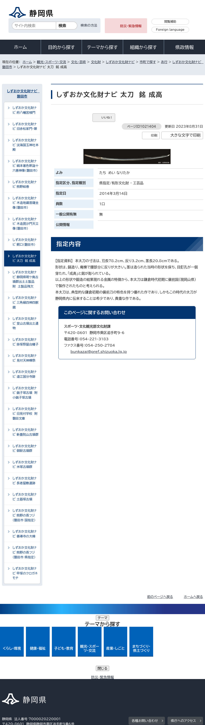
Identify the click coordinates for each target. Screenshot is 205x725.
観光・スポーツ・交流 (51, 62)
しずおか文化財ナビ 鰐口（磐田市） (24, 242)
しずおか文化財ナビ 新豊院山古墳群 (25, 432)
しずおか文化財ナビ (120, 62)
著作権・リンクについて (22, 682)
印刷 (154, 135)
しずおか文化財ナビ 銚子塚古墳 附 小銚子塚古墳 (25, 392)
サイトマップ (145, 687)
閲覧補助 (170, 21)
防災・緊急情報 (131, 26)
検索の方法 (89, 25)
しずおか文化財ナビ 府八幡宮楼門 (24, 110)
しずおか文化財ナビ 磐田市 (22, 93)
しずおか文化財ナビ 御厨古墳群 (24, 448)
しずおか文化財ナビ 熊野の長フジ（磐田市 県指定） (24, 552)
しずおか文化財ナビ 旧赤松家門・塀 (24, 126)
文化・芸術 (78, 62)
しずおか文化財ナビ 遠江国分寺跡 (24, 374)
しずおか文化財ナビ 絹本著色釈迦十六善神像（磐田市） (25, 165)
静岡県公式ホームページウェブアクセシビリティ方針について (49, 687)
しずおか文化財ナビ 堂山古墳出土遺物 (25, 323)
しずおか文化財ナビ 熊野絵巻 (24, 184)
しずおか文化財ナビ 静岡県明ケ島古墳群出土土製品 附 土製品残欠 (25, 279)
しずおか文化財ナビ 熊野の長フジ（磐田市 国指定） (24, 515)
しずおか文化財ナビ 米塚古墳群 (24, 465)
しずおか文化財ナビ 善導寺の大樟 (24, 534)
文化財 (96, 62)
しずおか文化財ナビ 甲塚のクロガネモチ (24, 573)
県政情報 (184, 47)
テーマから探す (102, 47)
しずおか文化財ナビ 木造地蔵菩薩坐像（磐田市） (25, 202)
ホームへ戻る (193, 596)
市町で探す (148, 62)
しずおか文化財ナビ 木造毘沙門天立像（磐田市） (25, 223)
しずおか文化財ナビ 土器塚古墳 (24, 497)
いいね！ (107, 117)
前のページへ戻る (160, 596)
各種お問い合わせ (145, 655)
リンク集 (115, 687)
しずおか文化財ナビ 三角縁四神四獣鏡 (25, 302)
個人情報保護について (71, 682)
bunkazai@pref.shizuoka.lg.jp (99, 351)
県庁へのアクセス (183, 655)
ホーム (20, 47)
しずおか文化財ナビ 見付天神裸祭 (24, 358)
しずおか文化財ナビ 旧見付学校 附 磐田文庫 (25, 413)
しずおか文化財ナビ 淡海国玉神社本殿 (25, 145)
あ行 (164, 62)
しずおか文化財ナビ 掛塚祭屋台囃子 (25, 342)
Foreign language (170, 29)
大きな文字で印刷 (185, 135)
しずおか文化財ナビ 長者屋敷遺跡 (24, 481)
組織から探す (143, 47)
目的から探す (61, 47)
